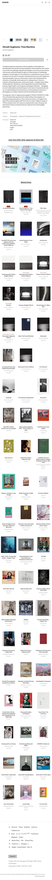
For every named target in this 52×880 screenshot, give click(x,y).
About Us (14, 827)
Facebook (15, 844)
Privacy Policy (29, 840)
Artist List (34, 827)
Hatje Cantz (13, 113)
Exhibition (27, 827)
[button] (47, 40)
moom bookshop (5, 2)
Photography (14, 116)
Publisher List (16, 830)
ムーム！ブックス (23, 834)
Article (21, 827)
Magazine (14, 837)
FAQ (22, 840)
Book (13, 834)
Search (42, 2)
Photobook (34, 834)
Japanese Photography (25, 116)
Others (21, 837)
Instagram (25, 844)
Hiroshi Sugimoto (8, 50)
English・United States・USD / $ (22, 847)
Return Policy (16, 840)
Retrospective (37, 116)
